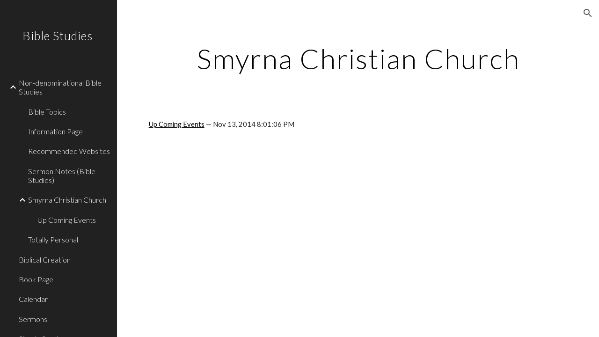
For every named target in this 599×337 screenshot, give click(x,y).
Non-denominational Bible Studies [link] (60, 87)
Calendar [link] (33, 298)
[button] (588, 13)
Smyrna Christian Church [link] (67, 199)
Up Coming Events (177, 124)
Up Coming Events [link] (66, 219)
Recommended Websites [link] (69, 151)
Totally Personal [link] (53, 239)
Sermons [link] (33, 319)
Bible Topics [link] (47, 111)
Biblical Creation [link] (45, 259)
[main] (358, 58)
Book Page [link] (36, 279)
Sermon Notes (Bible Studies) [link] (61, 175)
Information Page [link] (55, 131)
